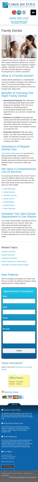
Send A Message (7, 466)
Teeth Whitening (9, 189)
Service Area (11, 392)
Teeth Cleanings (9, 208)
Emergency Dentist (8, 251)
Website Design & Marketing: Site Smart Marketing (22, 477)
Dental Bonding (9, 192)
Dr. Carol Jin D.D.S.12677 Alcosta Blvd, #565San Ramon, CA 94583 (8, 456)
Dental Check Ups (8, 255)
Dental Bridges (9, 202)
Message (6, 329)
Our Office (8, 452)
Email (6, 307)
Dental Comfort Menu (12, 410)
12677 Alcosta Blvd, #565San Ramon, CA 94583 (19, 22)
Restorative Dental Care (13, 423)
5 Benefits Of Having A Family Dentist (15, 265)
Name (6, 296)
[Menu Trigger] (33, 12)
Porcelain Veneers (10, 195)
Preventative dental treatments (13, 153)
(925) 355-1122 (19, 18)
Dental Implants (9, 205)
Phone (6, 318)
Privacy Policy (5, 475)
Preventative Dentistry (9, 258)
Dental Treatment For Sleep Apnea (14, 261)
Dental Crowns (9, 199)
